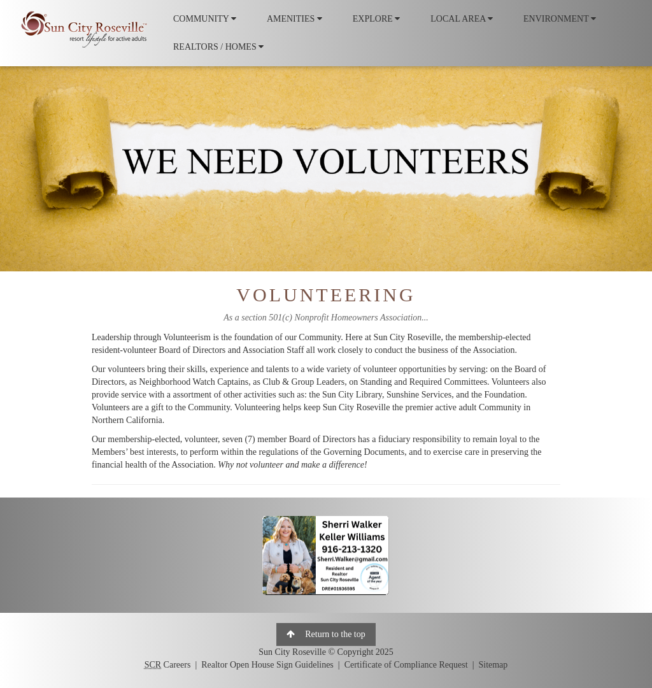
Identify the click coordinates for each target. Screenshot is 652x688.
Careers (168, 665)
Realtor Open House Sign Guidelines (267, 665)
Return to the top (326, 634)
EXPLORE (376, 19)
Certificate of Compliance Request (406, 665)
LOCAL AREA (461, 19)
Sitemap (492, 665)
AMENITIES (294, 19)
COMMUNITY (204, 19)
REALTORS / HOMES (218, 47)
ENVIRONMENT (559, 19)
